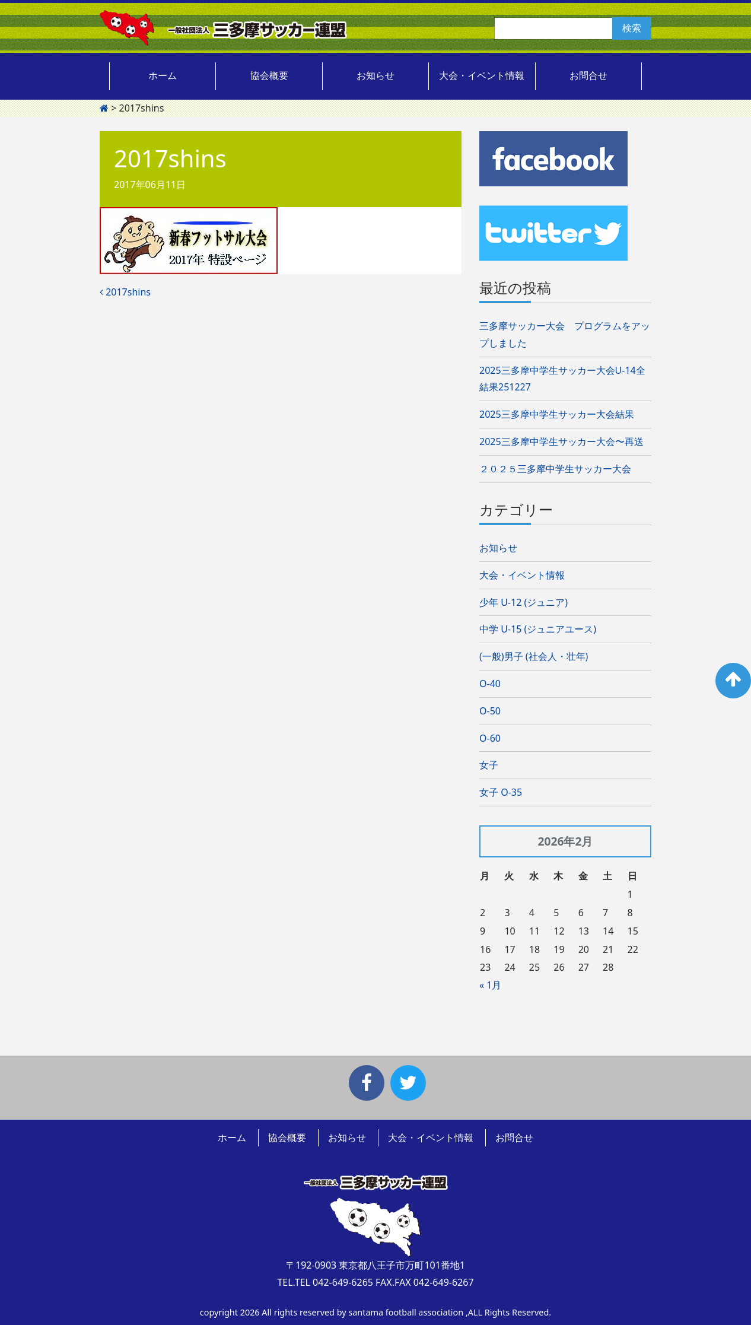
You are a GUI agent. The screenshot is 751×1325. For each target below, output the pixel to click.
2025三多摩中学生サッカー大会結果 (556, 414)
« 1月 (490, 985)
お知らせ (375, 75)
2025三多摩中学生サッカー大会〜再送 (561, 441)
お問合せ (588, 75)
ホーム (162, 75)
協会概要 (269, 75)
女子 (488, 764)
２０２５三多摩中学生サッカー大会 (555, 468)
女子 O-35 (500, 792)
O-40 (490, 683)
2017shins (125, 291)
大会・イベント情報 (481, 75)
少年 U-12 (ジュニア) (523, 602)
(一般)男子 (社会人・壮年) (533, 656)
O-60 (490, 738)
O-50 (490, 710)
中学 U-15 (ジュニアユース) (537, 629)
